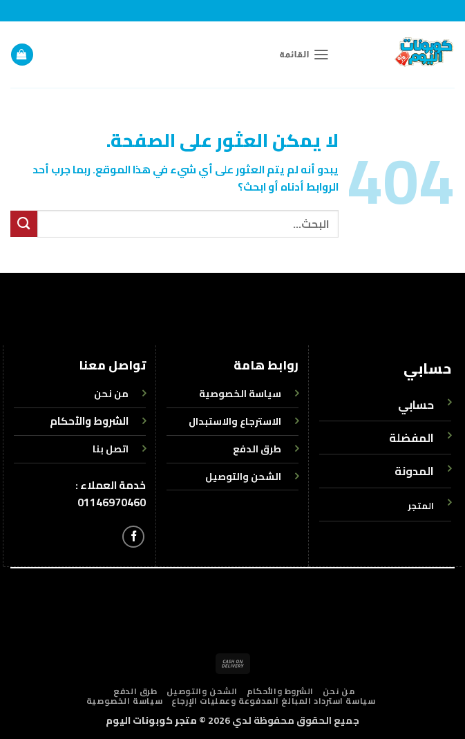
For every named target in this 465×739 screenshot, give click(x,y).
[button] (304, 54)
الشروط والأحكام (89, 421)
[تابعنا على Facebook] (133, 537)
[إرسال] (23, 224)
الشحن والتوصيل (202, 691)
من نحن (339, 691)
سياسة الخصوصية (124, 701)
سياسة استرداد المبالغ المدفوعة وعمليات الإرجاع (273, 701)
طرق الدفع (135, 691)
